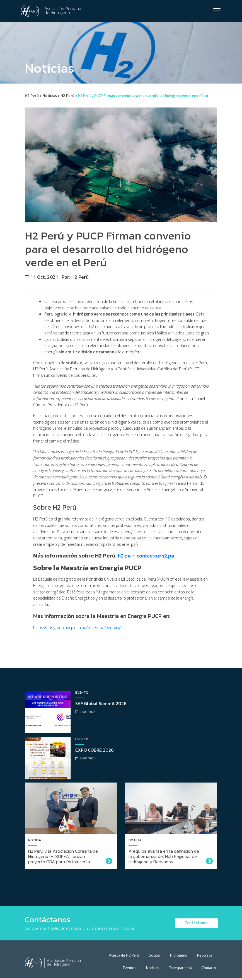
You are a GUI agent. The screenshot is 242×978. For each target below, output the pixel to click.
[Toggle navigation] (216, 11)
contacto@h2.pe (157, 581)
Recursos (206, 927)
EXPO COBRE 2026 (184, 730)
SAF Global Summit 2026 (90, 730)
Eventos (134, 940)
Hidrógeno (181, 927)
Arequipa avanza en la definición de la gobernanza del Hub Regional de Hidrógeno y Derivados (164, 831)
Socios (159, 927)
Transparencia (182, 940)
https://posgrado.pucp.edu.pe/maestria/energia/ (77, 654)
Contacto (209, 940)
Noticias (156, 940)
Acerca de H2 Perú (130, 927)
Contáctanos (197, 894)
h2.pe (125, 581)
